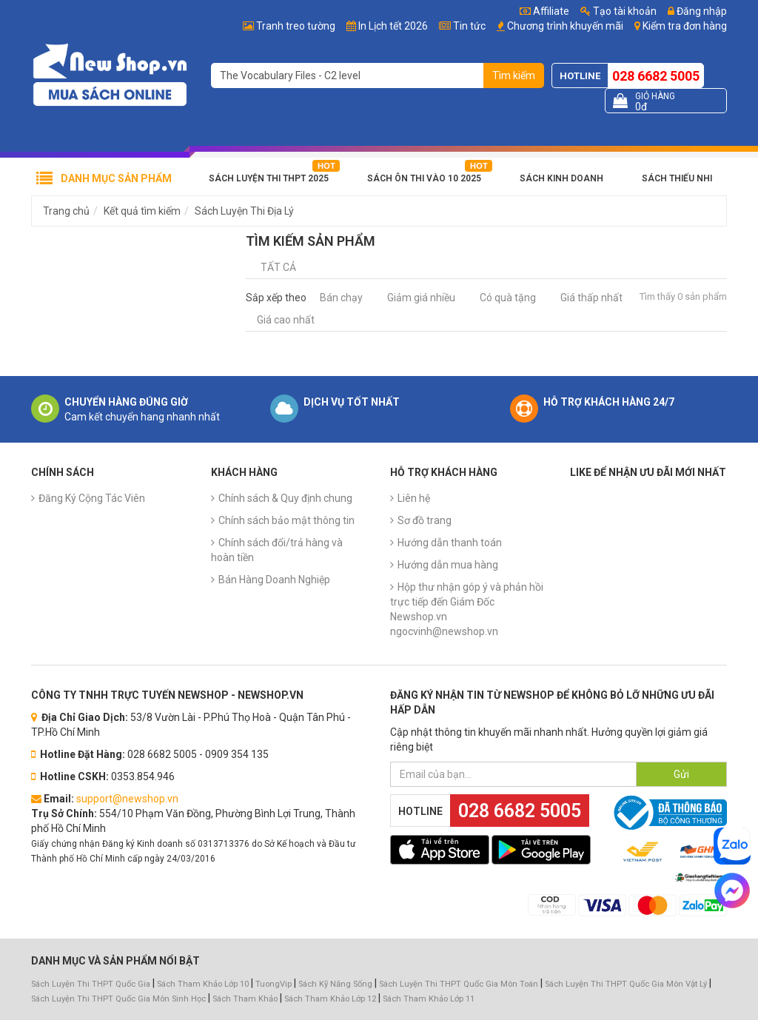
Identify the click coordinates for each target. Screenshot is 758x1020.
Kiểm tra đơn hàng (685, 26)
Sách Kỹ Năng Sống (335, 984)
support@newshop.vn (127, 799)
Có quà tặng (508, 297)
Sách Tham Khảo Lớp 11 (428, 999)
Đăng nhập (697, 11)
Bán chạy (341, 297)
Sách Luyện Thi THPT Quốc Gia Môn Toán (458, 984)
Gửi (681, 774)
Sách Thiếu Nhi (677, 178)
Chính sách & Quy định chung (285, 498)
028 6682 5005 (656, 76)
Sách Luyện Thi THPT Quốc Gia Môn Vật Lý (626, 984)
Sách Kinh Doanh (561, 178)
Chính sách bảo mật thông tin (286, 520)
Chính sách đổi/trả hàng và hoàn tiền (277, 550)
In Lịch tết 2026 (393, 26)
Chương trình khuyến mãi (565, 26)
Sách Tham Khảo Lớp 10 (203, 984)
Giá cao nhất (286, 320)
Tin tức (469, 26)
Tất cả (278, 267)
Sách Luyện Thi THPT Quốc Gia (90, 984)
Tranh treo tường (295, 26)
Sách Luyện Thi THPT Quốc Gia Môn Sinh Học (118, 999)
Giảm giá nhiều (421, 297)
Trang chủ (66, 211)
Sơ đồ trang (425, 520)
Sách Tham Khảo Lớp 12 (331, 999)
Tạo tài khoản (618, 11)
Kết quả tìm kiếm (142, 211)
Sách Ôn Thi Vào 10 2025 (424, 178)
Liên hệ (414, 498)
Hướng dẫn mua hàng (448, 565)
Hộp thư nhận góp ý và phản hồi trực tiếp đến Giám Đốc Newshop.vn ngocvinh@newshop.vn (466, 609)
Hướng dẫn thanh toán (450, 542)
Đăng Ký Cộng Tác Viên (91, 498)
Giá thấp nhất (591, 297)
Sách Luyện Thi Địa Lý (244, 211)
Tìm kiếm (513, 75)
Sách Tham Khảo (245, 999)
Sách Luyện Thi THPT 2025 (269, 178)
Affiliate (544, 11)
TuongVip (273, 984)
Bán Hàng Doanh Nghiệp (274, 580)
